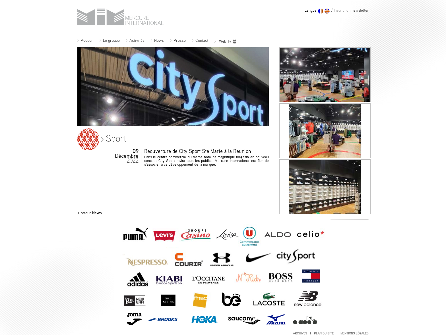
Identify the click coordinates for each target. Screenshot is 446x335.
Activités (135, 41)
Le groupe (110, 41)
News (157, 41)
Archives (302, 333)
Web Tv (225, 41)
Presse (178, 41)
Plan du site (325, 333)
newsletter (351, 11)
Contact (200, 41)
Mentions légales (354, 333)
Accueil (85, 41)
